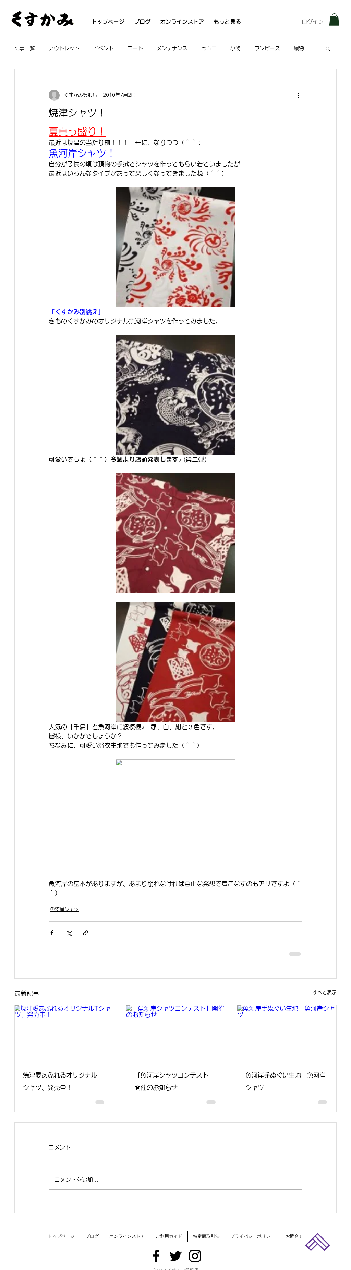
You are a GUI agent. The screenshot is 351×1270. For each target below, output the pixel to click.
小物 (235, 48)
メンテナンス (172, 48)
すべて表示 (325, 992)
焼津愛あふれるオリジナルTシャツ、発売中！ (62, 1081)
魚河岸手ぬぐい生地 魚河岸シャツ (285, 1081)
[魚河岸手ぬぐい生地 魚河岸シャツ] (286, 1033)
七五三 (209, 48)
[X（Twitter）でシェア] (68, 933)
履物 (299, 48)
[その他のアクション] (298, 95)
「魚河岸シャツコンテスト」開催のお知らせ (174, 1081)
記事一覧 (24, 48)
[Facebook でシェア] (52, 933)
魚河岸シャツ (64, 909)
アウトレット (64, 48)
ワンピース (267, 48)
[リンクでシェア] (85, 933)
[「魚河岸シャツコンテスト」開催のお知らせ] (175, 1033)
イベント (103, 48)
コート (135, 48)
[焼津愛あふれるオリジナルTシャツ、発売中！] (64, 1033)
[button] (334, 19)
